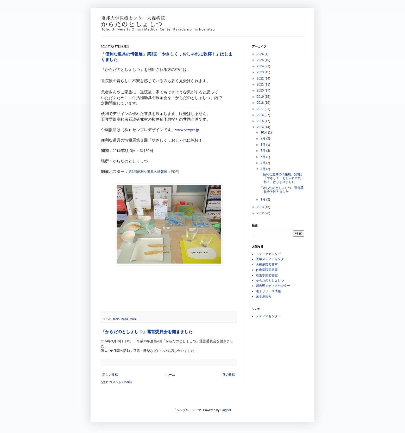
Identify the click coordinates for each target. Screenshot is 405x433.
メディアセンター (268, 254)
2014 (261, 127)
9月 (263, 138)
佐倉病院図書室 (267, 270)
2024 (261, 66)
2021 (261, 84)
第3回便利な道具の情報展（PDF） (154, 172)
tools (116, 318)
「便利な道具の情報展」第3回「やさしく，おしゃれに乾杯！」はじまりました (281, 178)
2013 (261, 207)
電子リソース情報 (268, 291)
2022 (261, 78)
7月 (263, 151)
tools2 (133, 318)
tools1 (124, 318)
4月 (263, 163)
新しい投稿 (110, 374)
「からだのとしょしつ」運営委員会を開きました (147, 332)
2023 (261, 72)
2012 (261, 213)
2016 (261, 115)
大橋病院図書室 (267, 264)
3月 (263, 169)
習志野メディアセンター (273, 286)
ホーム (170, 374)
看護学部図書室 (267, 275)
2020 (261, 90)
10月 (264, 132)
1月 (263, 199)
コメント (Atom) (120, 382)
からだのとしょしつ (270, 280)
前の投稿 (229, 374)
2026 (261, 54)
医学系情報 (263, 296)
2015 (261, 121)
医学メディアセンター (271, 259)
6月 (263, 157)
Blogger (225, 410)
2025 (261, 60)
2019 (261, 97)
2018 (261, 103)
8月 (263, 145)
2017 (261, 109)
